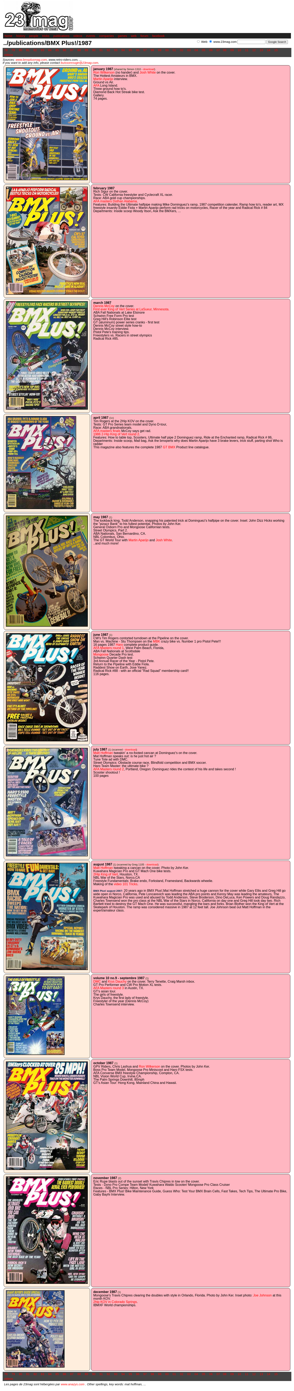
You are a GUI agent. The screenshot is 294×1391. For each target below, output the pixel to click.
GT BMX (169, 447)
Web (204, 41)
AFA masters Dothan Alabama (115, 201)
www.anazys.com (73, 1384)
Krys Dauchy (117, 981)
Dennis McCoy (104, 306)
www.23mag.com (225, 41)
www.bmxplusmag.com (31, 59)
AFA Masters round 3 (108, 988)
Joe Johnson (262, 1295)
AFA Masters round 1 (108, 648)
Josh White (148, 72)
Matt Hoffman (103, 753)
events (90, 35)
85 (57, 50)
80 (20, 50)
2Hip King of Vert (105, 874)
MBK (156, 641)
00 (167, 50)
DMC (97, 981)
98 (152, 50)
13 (261, 50)
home (8, 35)
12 (254, 50)
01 (174, 50)
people (33, 35)
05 (203, 50)
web (134, 35)
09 (232, 50)
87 (72, 50)
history (20, 35)
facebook (158, 35)
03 (189, 50)
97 (145, 50)
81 (28, 50)
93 (115, 50)
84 (50, 50)
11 (246, 50)
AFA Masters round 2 (108, 769)
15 (276, 50)
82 (35, 50)
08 (224, 50)
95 (130, 50)
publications (61, 35)
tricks (45, 35)
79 (13, 50)
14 (268, 50)
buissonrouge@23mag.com (79, 62)
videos (77, 35)
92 (108, 50)
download (148, 69)
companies (106, 35)
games (122, 35)
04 (196, 50)
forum (144, 35)
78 (6, 50)
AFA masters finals (106, 431)
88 (79, 50)
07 (218, 50)
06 (211, 50)
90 (94, 50)
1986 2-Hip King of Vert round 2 (116, 434)
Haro (119, 644)
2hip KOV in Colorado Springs (115, 1302)
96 (137, 50)
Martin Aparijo (103, 79)
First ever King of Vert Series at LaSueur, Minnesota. (131, 309)
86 (64, 50)
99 (159, 50)
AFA (96, 85)
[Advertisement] (243, 46)
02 (181, 50)
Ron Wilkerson (104, 72)
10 (239, 50)
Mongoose (101, 654)
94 (123, 50)
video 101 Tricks (126, 884)
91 (101, 50)
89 (86, 50)
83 (42, 50)
